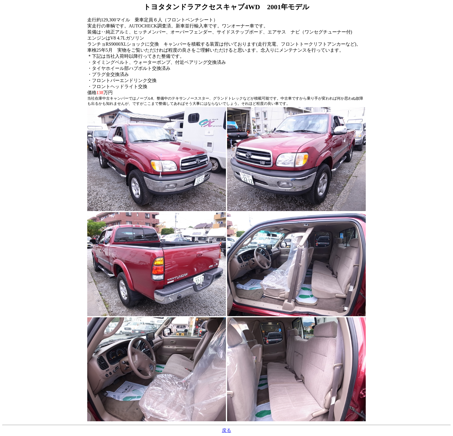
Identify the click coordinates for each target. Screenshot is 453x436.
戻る (226, 430)
